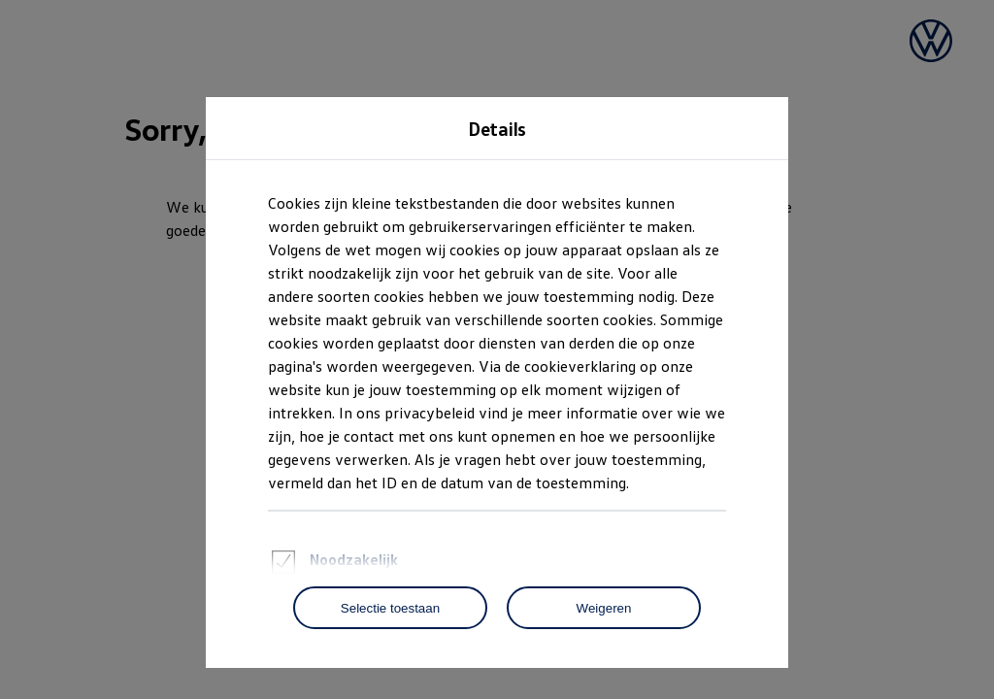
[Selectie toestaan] (390, 607)
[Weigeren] (604, 607)
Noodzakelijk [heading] (333, 565)
